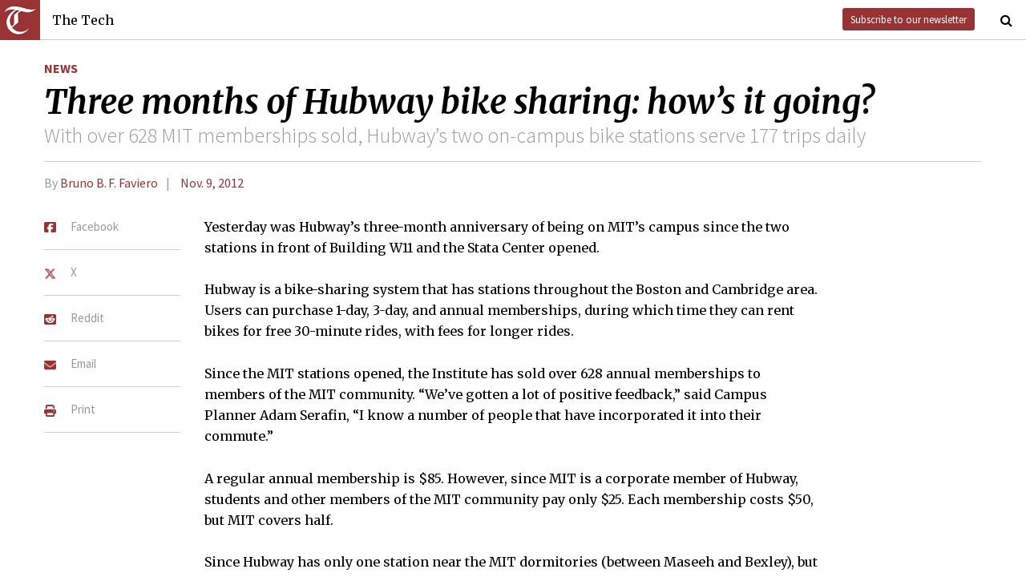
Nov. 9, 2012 (212, 183)
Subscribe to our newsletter (908, 19)
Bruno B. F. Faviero (109, 183)
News (61, 68)
